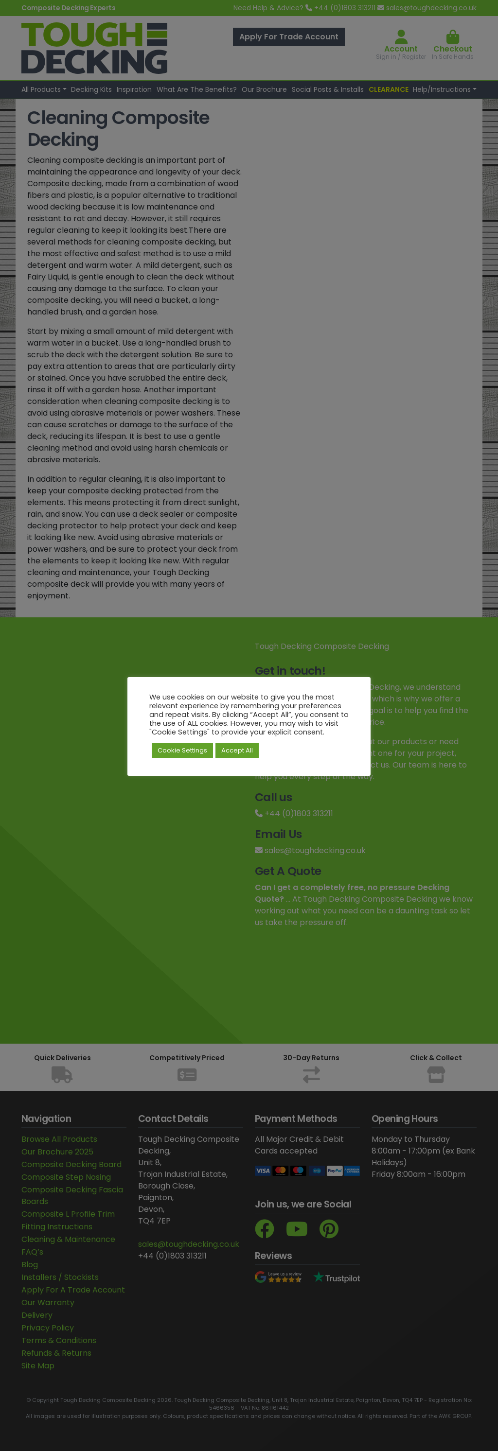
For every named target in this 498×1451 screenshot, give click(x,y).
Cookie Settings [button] (182, 750)
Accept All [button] (237, 750)
